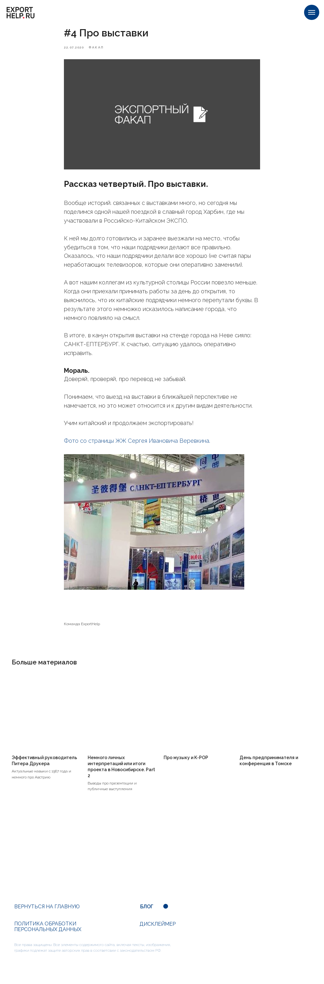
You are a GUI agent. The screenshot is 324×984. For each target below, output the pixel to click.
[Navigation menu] (311, 12)
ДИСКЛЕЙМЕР (158, 931)
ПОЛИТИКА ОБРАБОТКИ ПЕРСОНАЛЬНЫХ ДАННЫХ (47, 933)
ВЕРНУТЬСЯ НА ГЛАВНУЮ (47, 914)
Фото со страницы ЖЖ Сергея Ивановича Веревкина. (138, 444)
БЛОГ (146, 914)
